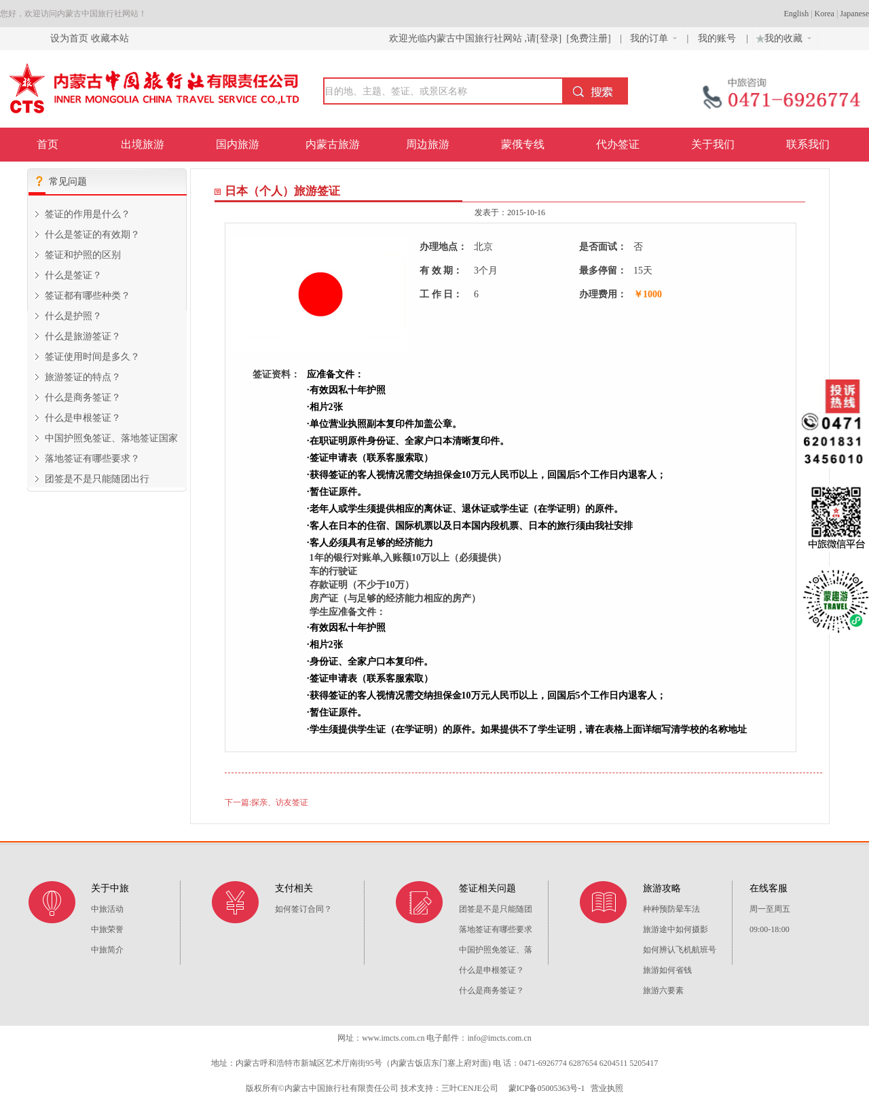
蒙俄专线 (522, 144)
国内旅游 (237, 144)
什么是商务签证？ (83, 397)
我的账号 (718, 38)
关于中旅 (110, 888)
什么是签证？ (73, 275)
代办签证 (618, 144)
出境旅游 (142, 144)
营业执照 (607, 1088)
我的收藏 (782, 36)
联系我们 (808, 144)
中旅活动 (107, 909)
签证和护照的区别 (83, 255)
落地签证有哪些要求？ (92, 458)
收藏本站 (110, 38)
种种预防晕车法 (671, 909)
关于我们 (713, 144)
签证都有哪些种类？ (87, 296)
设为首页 (69, 38)
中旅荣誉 (107, 929)
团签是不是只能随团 (495, 909)
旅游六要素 (663, 990)
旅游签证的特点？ (83, 377)
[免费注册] (588, 38)
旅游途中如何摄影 (675, 929)
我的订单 (653, 38)
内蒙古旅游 (333, 144)
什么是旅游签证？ (83, 336)
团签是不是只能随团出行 (97, 479)
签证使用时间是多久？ (92, 357)
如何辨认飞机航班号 (679, 949)
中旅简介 (107, 949)
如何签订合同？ (303, 909)
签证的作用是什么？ (87, 214)
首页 (47, 144)
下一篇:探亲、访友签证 (266, 802)
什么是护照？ (73, 316)
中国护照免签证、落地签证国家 (111, 438)
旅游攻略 (662, 888)
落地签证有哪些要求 (495, 929)
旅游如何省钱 (667, 970)
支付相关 (294, 888)
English (796, 13)
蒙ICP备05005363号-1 (545, 1088)
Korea (824, 13)
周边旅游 (427, 144)
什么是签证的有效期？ (92, 234)
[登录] (548, 38)
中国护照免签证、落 (495, 949)
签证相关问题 (487, 888)
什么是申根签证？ (83, 418)
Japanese (854, 13)
